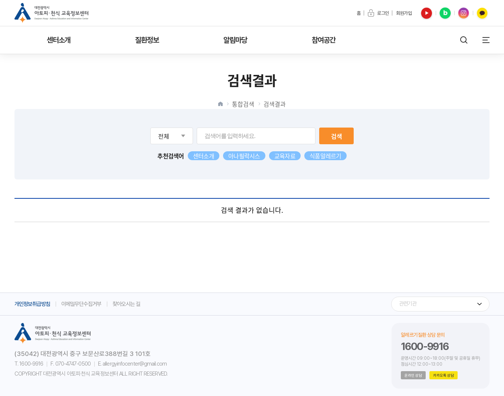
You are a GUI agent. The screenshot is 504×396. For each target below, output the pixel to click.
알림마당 (235, 40)
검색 (336, 136)
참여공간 (324, 40)
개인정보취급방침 (32, 304)
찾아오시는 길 (126, 304)
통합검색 (243, 103)
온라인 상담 (413, 375)
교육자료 (284, 155)
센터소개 (59, 40)
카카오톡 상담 (443, 375)
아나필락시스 (244, 155)
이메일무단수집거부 (81, 304)
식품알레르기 (325, 155)
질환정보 (147, 40)
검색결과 (275, 103)
